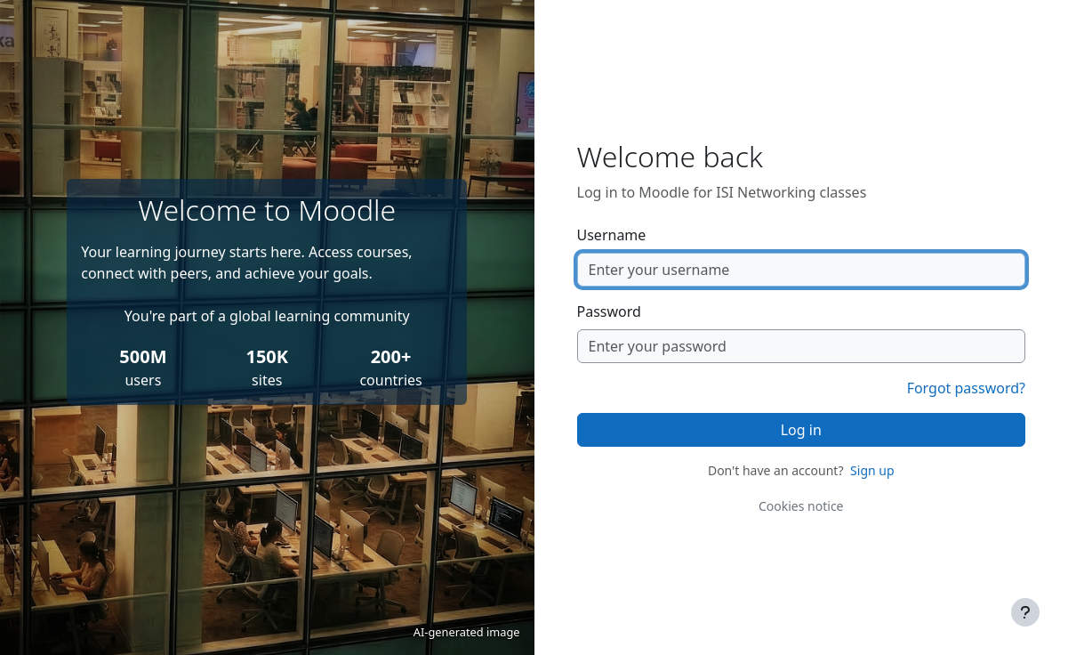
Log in (801, 430)
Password (609, 311)
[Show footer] (1025, 612)
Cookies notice (801, 505)
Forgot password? (966, 388)
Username (611, 235)
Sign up (872, 470)
